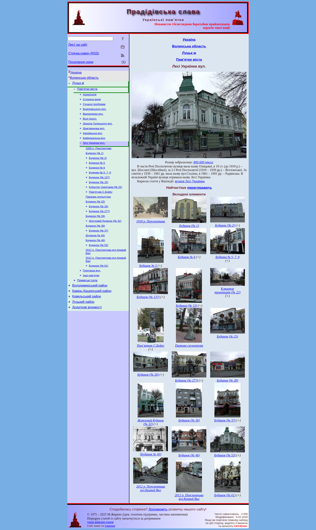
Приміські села (87, 297)
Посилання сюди (80, 62)
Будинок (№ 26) (98, 217)
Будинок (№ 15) (98, 191)
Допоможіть (158, 509)
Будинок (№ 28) (95, 227)
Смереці (110, 525)
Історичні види (92, 101)
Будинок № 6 (97, 175)
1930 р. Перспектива (98, 154)
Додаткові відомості (87, 327)
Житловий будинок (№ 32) (105, 233)
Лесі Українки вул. (94, 148)
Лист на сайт (77, 44)
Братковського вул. (94, 111)
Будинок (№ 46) (95, 254)
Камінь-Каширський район (91, 309)
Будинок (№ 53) (98, 259)
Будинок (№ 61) (98, 281)
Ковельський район (86, 315)
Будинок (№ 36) (95, 238)
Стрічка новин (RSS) (83, 53)
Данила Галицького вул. (98, 127)
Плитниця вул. (92, 286)
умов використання (100, 522)
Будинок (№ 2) (98, 164)
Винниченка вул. (93, 117)
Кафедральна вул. (94, 143)
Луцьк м (78, 83)
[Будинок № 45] (95, 248)
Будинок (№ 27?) (99, 222)
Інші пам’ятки (91, 291)
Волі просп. (90, 122)
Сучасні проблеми (94, 106)
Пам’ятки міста (87, 90)
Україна (75, 72)
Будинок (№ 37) (98, 243)
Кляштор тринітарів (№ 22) (105, 196)
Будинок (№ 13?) (99, 185)
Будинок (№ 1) (95, 159)
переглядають (199, 188)
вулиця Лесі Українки (190, 181)
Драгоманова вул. (94, 132)
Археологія (90, 96)
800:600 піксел (203, 162)
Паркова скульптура (98, 206)
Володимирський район (89, 303)
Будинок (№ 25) (95, 212)
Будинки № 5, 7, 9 (100, 180)
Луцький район (83, 321)
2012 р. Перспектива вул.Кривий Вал (150, 488)
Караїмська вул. (93, 138)
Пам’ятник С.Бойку (100, 201)
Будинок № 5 (97, 170)
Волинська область (84, 77)
